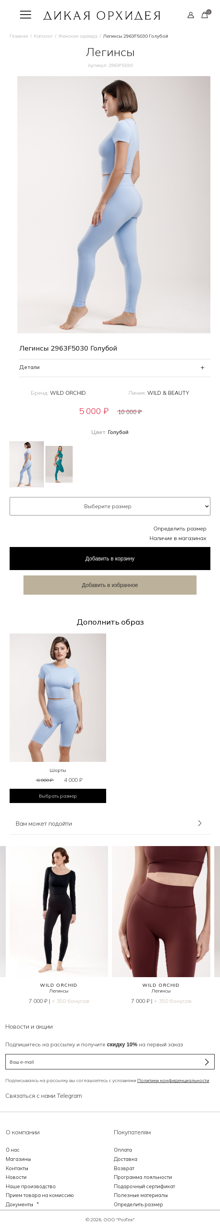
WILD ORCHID (68, 392)
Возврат (124, 1168)
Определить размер (180, 528)
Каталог (43, 36)
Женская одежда (77, 36)
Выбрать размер (58, 796)
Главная (19, 36)
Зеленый (59, 464)
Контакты (17, 1168)
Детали (29, 367)
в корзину (110, 558)
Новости (16, 1177)
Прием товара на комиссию (40, 1195)
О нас (13, 1150)
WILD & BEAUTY (168, 392)
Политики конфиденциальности (173, 1080)
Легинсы (58, 991)
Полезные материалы (141, 1195)
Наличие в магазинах (178, 538)
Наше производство (31, 1186)
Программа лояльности (143, 1177)
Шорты (58, 770)
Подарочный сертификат (144, 1186)
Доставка (125, 1159)
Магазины (18, 1159)
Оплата (123, 1150)
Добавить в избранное (110, 585)
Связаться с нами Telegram (43, 1095)
